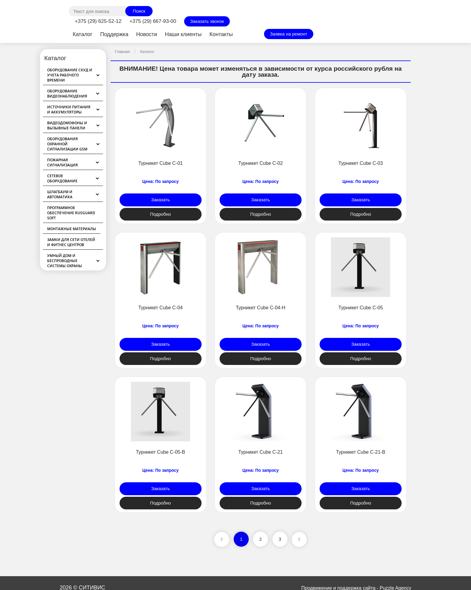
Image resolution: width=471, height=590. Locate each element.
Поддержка (114, 34)
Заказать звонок (207, 21)
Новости (146, 34)
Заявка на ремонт (288, 33)
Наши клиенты (183, 34)
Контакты (221, 34)
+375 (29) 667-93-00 (152, 21)
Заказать (160, 199)
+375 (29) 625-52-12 (98, 21)
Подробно (160, 214)
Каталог (82, 34)
